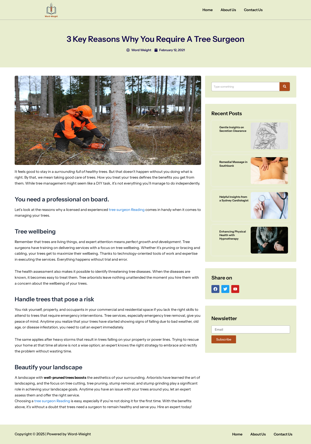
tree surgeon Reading (127, 210)
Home (208, 10)
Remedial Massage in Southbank (233, 163)
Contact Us (253, 10)
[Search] (245, 86)
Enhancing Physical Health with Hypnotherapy (232, 235)
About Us (228, 10)
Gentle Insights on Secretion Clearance (232, 129)
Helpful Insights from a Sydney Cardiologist (234, 198)
